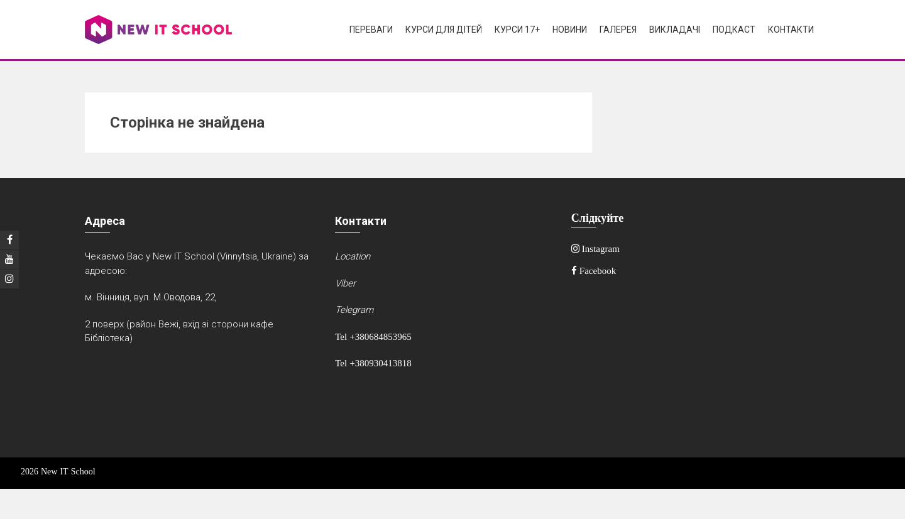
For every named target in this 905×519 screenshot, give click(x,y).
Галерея (618, 30)
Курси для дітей (443, 30)
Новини (569, 30)
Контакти (791, 30)
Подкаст (734, 30)
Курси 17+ (517, 30)
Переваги (371, 30)
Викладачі (674, 30)
